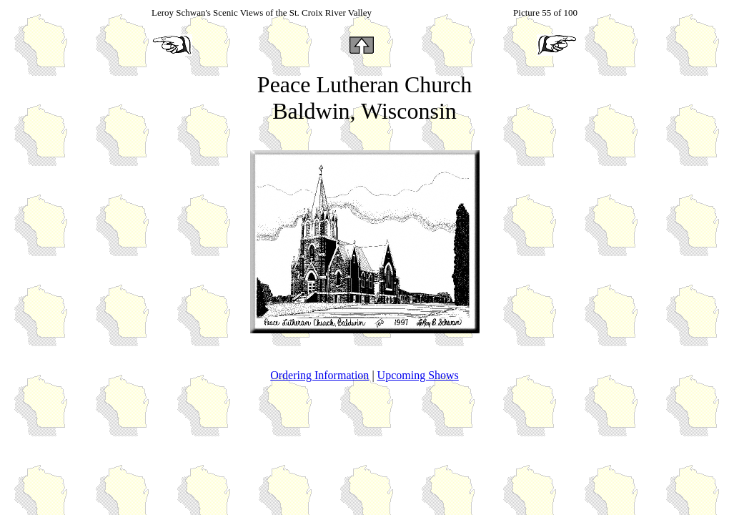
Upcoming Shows (418, 375)
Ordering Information (319, 375)
